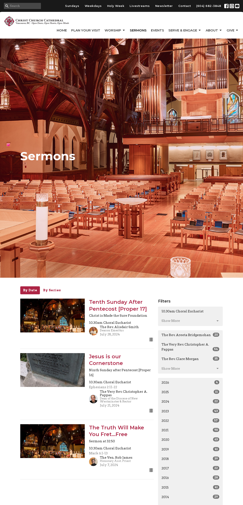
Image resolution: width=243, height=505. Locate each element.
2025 (190, 392)
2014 (190, 497)
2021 (190, 430)
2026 (190, 382)
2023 (190, 411)
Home (62, 30)
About (214, 30)
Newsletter (164, 6)
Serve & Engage (184, 30)
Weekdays (93, 6)
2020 (190, 439)
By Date (30, 290)
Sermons (138, 30)
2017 (190, 468)
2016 (190, 477)
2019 (190, 449)
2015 (190, 487)
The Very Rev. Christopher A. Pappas (190, 347)
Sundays (72, 6)
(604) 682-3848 (208, 6)
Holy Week (115, 6)
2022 (190, 420)
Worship (115, 30)
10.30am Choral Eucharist (182, 311)
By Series (52, 290)
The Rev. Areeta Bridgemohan (190, 335)
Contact (184, 6)
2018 (190, 459)
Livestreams (140, 6)
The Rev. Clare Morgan (190, 359)
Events (157, 30)
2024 (190, 401)
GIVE (233, 30)
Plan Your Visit (85, 30)
